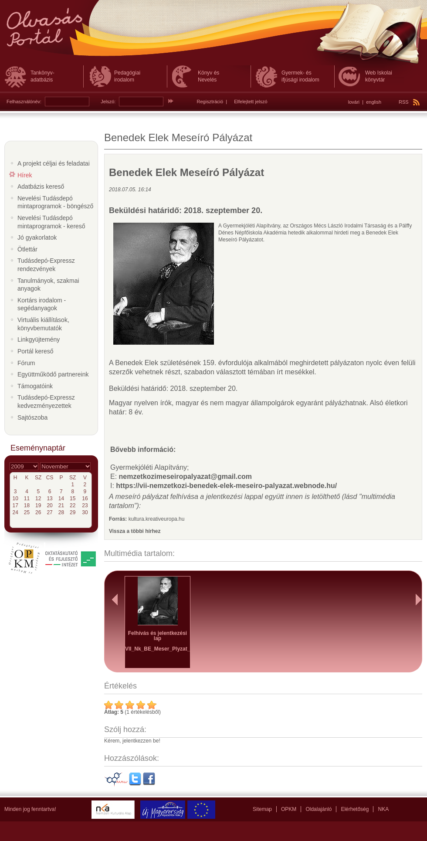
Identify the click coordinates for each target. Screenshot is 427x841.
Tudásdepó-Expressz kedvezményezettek (46, 401)
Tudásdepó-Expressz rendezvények (46, 264)
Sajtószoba (32, 417)
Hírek (24, 175)
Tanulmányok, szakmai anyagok (48, 284)
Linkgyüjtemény (38, 339)
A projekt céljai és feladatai (53, 163)
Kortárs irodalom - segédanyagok (41, 304)
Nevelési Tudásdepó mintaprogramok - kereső (51, 222)
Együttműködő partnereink (52, 374)
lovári (353, 102)
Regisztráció (210, 101)
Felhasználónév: (24, 101)
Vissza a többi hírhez (134, 531)
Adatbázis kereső (40, 186)
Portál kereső (35, 351)
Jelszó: (108, 101)
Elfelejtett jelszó (250, 101)
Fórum (26, 362)
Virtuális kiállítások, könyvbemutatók (43, 324)
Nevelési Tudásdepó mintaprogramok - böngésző (55, 202)
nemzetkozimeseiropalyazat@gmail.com (185, 476)
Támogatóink (35, 386)
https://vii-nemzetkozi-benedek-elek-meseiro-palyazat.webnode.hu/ (226, 485)
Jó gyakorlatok (37, 237)
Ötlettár (27, 249)
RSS (409, 102)
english (373, 102)
